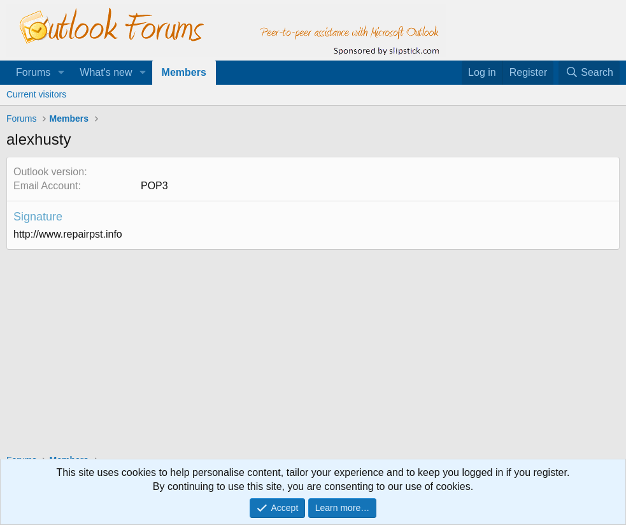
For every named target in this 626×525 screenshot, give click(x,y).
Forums (33, 72)
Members (184, 72)
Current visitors (36, 94)
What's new (106, 72)
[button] (61, 73)
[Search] (589, 73)
